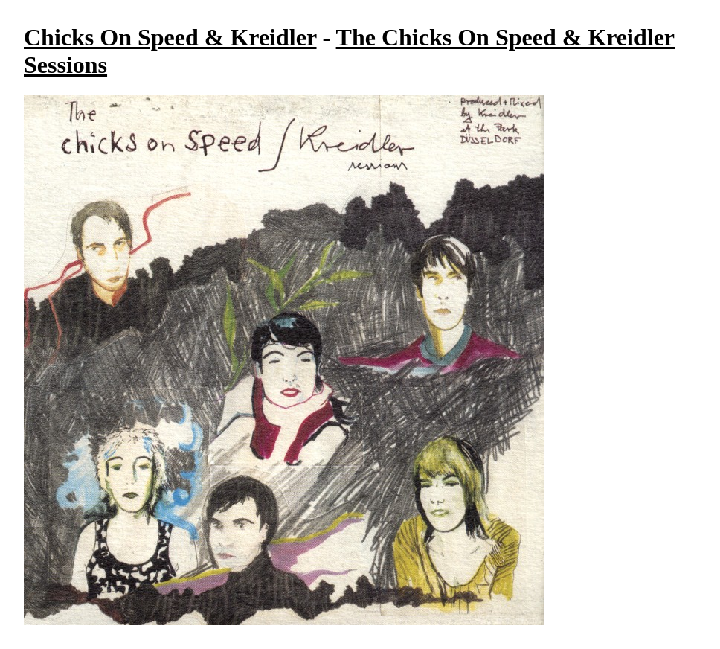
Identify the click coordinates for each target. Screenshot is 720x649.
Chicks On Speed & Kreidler (170, 37)
